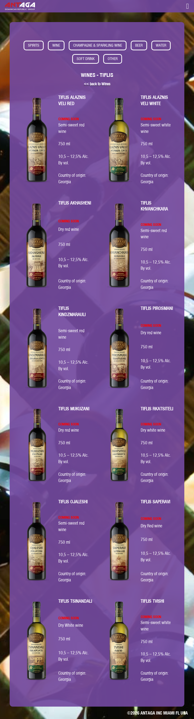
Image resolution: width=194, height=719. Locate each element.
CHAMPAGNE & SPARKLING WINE (97, 45)
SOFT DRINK (86, 59)
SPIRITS (33, 45)
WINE (56, 45)
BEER (139, 45)
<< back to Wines (97, 84)
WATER (161, 45)
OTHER (113, 59)
